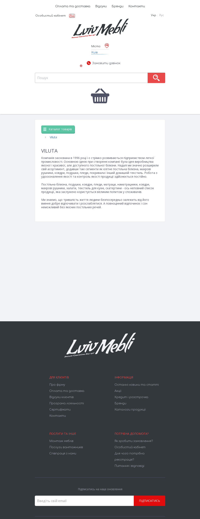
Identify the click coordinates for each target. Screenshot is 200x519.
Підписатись (149, 501)
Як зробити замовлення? (133, 441)
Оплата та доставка (72, 6)
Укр (153, 15)
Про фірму (57, 384)
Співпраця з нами (62, 453)
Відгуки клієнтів (61, 397)
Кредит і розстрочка (131, 397)
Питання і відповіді (129, 465)
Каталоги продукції (130, 409)
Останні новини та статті (136, 384)
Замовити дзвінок (103, 63)
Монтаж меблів (61, 441)
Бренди (117, 6)
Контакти (136, 6)
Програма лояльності (66, 403)
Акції (117, 391)
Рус (161, 15)
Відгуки (101, 6)
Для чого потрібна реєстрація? (129, 456)
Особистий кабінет (50, 15)
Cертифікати (60, 409)
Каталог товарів (57, 129)
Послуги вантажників (66, 447)
